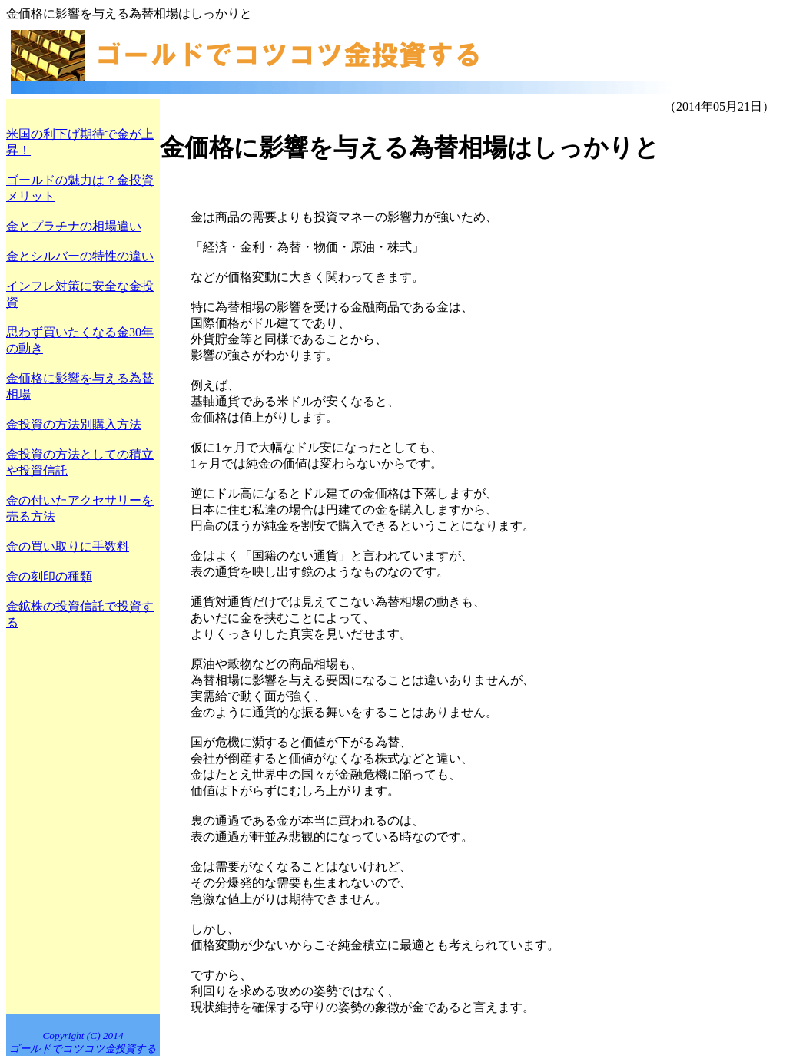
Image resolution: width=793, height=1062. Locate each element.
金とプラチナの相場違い (73, 226)
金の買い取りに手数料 (67, 546)
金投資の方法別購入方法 (73, 424)
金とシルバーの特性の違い (80, 256)
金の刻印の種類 (49, 576)
